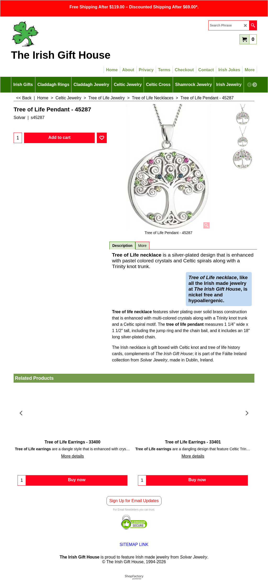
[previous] (249, 84)
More (142, 245)
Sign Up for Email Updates (134, 500)
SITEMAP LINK (134, 544)
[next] (254, 84)
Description (122, 245)
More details (72, 456)
